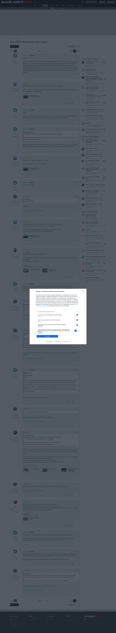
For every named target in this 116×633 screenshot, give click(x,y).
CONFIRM (47, 336)
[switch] (76, 315)
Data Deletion (49, 341)
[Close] (83, 291)
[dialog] (58, 316)
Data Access (58, 341)
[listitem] (58, 311)
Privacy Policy (66, 341)
